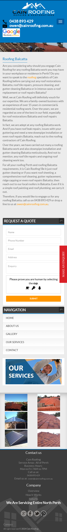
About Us (12, 325)
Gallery (11, 333)
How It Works (33, 494)
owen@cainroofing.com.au (31, 25)
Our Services (15, 342)
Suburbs (33, 498)
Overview (33, 490)
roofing (31, 77)
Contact (12, 350)
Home (10, 317)
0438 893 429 (21, 21)
